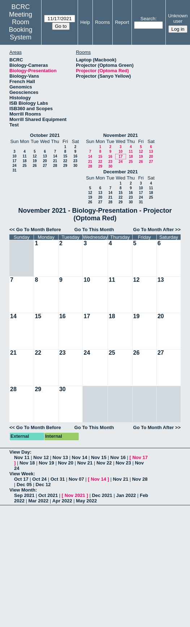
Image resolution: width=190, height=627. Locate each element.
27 (45, 166)
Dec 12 (43, 484)
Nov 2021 (75, 495)
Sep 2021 (24, 495)
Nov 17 (140, 457)
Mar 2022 (39, 500)
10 (14, 156)
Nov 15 (99, 457)
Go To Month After (153, 229)
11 (24, 156)
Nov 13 (60, 457)
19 (34, 161)
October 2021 (45, 135)
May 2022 (86, 500)
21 (55, 161)
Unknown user (177, 18)
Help (85, 22)
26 (34, 166)
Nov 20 (65, 463)
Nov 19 (46, 463)
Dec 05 (24, 484)
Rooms (102, 22)
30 (75, 166)
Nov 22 (104, 463)
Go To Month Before (38, 229)
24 (14, 166)
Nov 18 (27, 463)
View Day (19, 452)
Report (122, 22)
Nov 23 (123, 463)
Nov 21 (85, 463)
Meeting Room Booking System (21, 26)
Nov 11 (22, 457)
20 (45, 161)
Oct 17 (21, 479)
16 (75, 156)
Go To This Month (94, 229)
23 (75, 161)
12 (34, 156)
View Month (22, 490)
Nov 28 (140, 479)
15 (65, 156)
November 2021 (120, 135)
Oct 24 (39, 479)
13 (45, 156)
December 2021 (120, 171)
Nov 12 (41, 457)
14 (55, 156)
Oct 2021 (48, 495)
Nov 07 (76, 479)
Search (148, 18)
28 (55, 166)
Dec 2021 (102, 495)
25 (24, 166)
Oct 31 (58, 479)
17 (14, 161)
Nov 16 (118, 457)
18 (24, 161)
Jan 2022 (126, 495)
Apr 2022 (62, 500)
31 (14, 170)
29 (65, 166)
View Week (21, 473)
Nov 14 (79, 457)
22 (65, 161)
